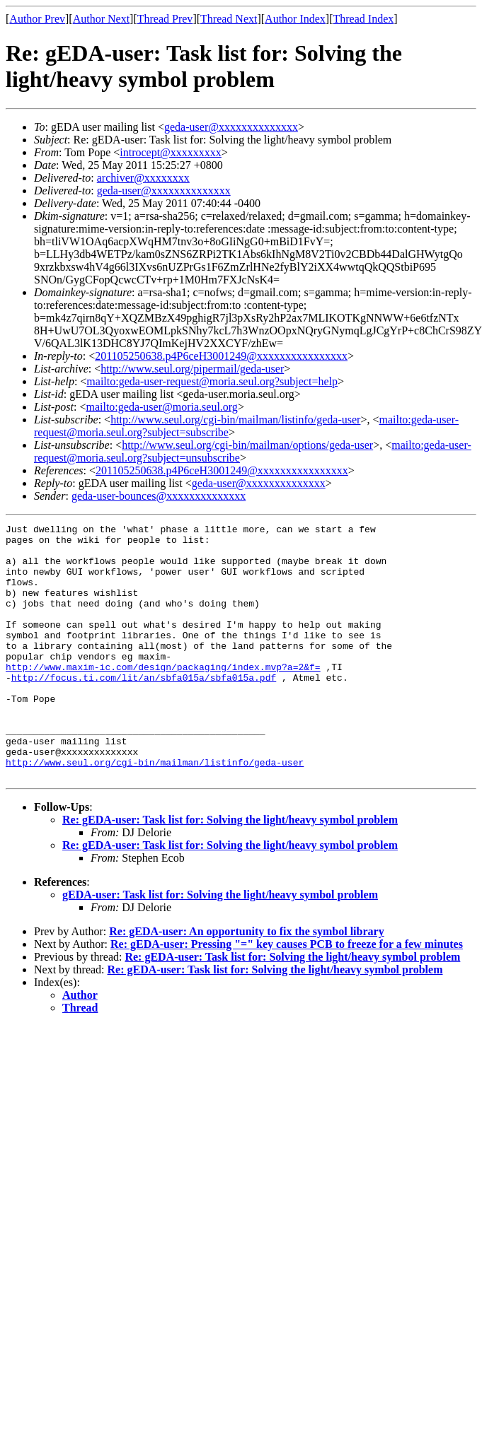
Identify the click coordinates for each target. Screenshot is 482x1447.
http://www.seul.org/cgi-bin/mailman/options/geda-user (247, 445)
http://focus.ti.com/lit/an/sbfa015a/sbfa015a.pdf (143, 709)
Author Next (101, 19)
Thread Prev (165, 19)
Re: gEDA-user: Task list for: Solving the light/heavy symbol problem (230, 871)
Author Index (295, 19)
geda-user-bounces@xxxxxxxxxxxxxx (158, 496)
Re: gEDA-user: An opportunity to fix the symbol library (246, 982)
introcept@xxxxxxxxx (171, 152)
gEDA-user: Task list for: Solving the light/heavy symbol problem (220, 945)
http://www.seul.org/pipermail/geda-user (192, 369)
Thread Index (363, 19)
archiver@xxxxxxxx (143, 178)
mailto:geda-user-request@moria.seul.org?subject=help (212, 381)
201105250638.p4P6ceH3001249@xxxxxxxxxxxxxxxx (221, 356)
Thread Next (228, 19)
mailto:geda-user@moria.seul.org (161, 407)
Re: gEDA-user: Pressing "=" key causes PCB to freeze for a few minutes (286, 995)
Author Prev (37, 19)
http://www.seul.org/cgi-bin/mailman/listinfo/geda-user (235, 420)
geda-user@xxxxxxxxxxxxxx (231, 127)
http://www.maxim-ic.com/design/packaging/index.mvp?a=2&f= (163, 696)
